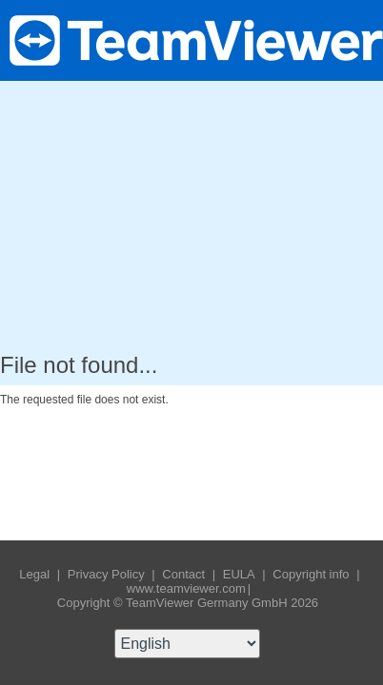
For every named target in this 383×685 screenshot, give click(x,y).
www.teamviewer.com (186, 588)
